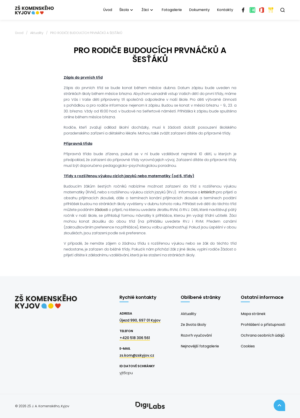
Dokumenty (199, 9)
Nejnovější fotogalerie (200, 346)
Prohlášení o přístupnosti (263, 324)
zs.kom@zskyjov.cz (137, 355)
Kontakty (225, 9)
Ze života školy (193, 324)
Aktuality (36, 33)
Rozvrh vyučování (196, 335)
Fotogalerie (172, 9)
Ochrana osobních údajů (262, 335)
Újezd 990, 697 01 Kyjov (140, 320)
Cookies (248, 346)
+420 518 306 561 (135, 337)
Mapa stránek (253, 313)
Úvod (107, 9)
